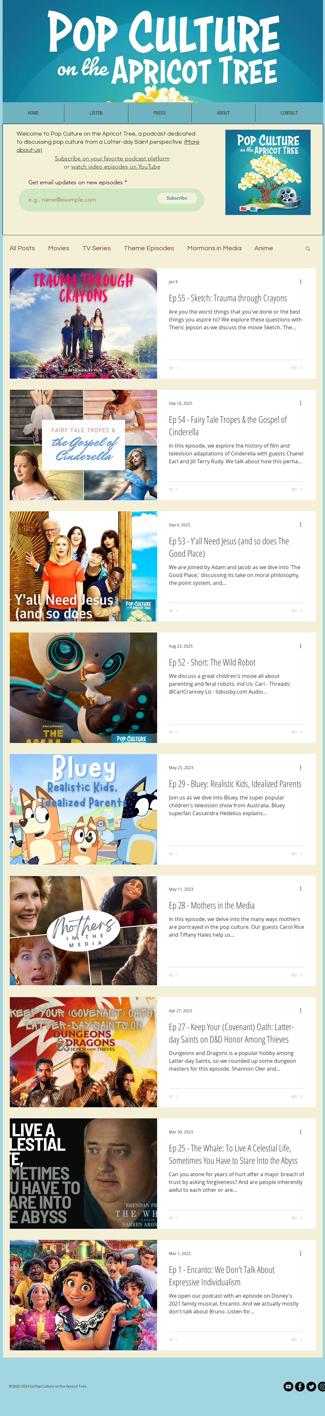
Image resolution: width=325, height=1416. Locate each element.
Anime (263, 248)
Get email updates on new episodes (75, 182)
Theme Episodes (149, 248)
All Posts (22, 248)
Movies (58, 248)
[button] (308, 249)
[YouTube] (288, 1386)
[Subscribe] (177, 198)
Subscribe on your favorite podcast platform (112, 158)
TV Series (96, 248)
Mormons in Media (214, 248)
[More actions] (303, 282)
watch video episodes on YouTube (115, 166)
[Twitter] (311, 1386)
